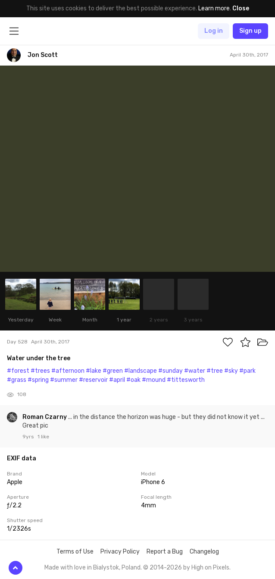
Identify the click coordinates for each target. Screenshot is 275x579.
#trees (40, 370)
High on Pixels (210, 567)
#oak (133, 380)
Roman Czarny (45, 417)
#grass (16, 380)
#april (117, 380)
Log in (213, 31)
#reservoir (93, 380)
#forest (18, 370)
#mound (154, 380)
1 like (43, 437)
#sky (231, 370)
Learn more (214, 8)
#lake (93, 370)
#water (194, 370)
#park (247, 370)
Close (240, 8)
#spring (38, 380)
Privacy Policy (120, 551)
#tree (214, 370)
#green (113, 370)
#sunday (170, 370)
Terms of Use (75, 551)
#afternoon (67, 370)
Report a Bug (165, 551)
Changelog (204, 551)
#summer (64, 380)
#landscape (140, 370)
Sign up (250, 31)
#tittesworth (186, 380)
